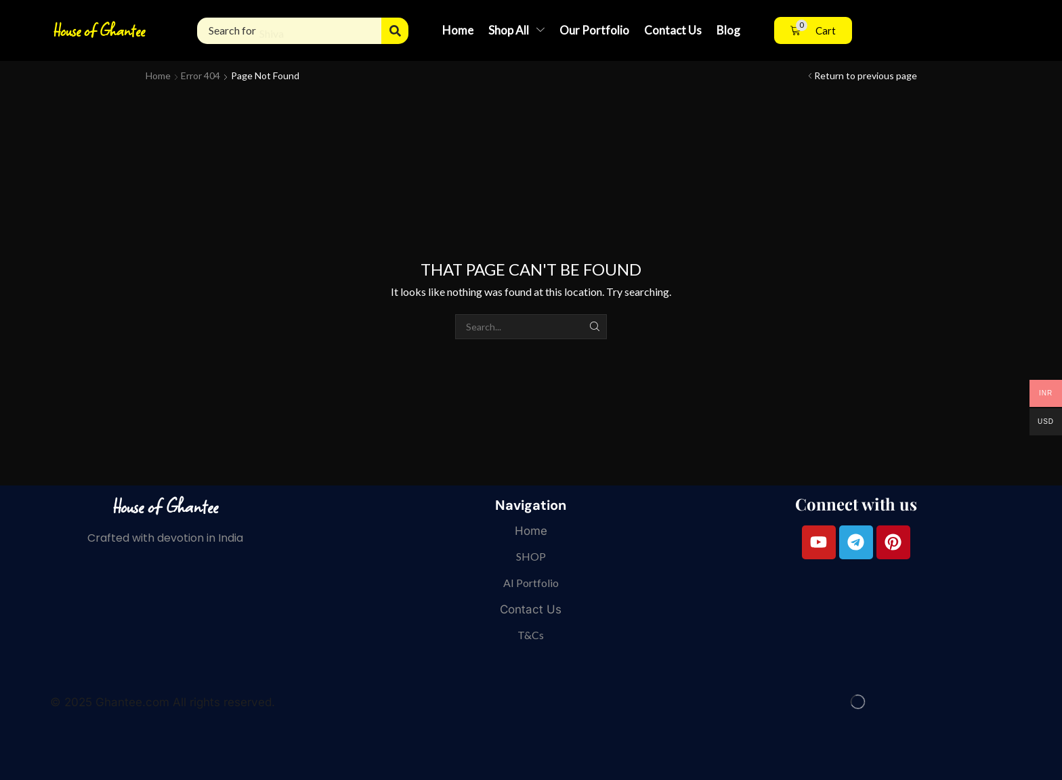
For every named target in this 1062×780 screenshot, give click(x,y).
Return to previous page (865, 75)
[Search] (394, 31)
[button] (813, 31)
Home (158, 75)
